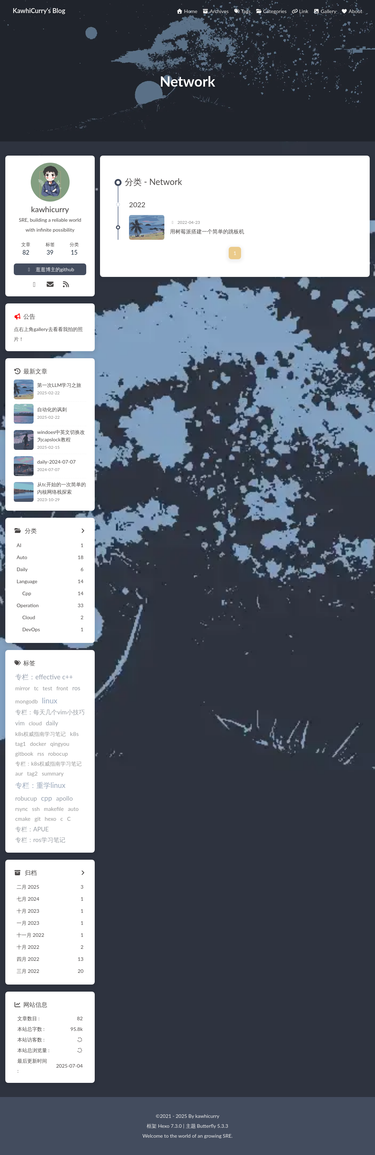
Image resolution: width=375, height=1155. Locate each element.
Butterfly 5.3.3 (212, 1126)
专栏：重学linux (40, 785)
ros (76, 688)
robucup (26, 798)
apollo (64, 798)
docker (38, 744)
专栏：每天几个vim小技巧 (50, 712)
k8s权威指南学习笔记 (40, 734)
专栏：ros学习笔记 (40, 839)
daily (52, 723)
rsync (21, 809)
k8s (74, 733)
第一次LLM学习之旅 (59, 385)
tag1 (20, 744)
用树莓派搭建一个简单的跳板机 (207, 231)
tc (36, 688)
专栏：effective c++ (44, 677)
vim (20, 723)
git (38, 819)
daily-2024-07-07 (56, 462)
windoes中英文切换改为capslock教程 (61, 435)
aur (19, 773)
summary (53, 773)
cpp (46, 798)
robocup (58, 753)
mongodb (26, 701)
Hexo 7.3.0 (170, 1126)
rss (40, 753)
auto (73, 809)
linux (49, 700)
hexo (51, 819)
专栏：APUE (32, 829)
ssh (36, 809)
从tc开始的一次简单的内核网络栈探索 (61, 488)
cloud (35, 723)
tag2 (32, 773)
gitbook (24, 753)
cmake (22, 819)
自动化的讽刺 (52, 409)
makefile (54, 809)
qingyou (59, 744)
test (47, 688)
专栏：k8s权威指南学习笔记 (48, 763)
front (62, 688)
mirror (22, 688)
